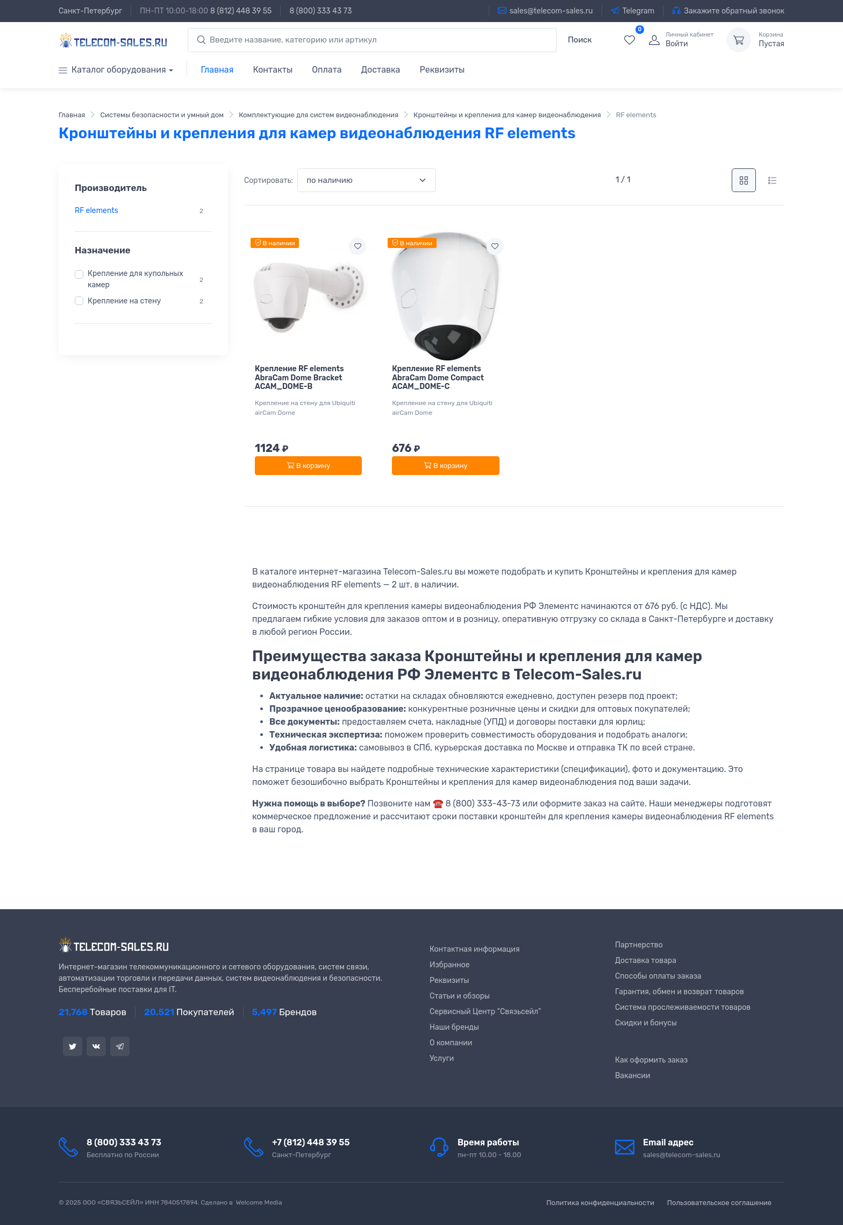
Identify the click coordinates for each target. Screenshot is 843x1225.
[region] (143, 210)
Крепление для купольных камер (135, 279)
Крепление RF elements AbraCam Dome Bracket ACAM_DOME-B (299, 378)
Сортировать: (268, 180)
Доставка (381, 70)
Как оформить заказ (651, 1060)
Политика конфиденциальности (600, 1203)
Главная (217, 70)
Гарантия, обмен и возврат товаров (679, 991)
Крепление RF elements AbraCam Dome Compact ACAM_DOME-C (438, 378)
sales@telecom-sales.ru (545, 11)
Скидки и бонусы (646, 1023)
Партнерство (639, 945)
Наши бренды (454, 1027)
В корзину (308, 466)
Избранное (450, 964)
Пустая (771, 40)
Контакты (272, 70)
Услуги (442, 1058)
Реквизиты (442, 70)
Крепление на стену (124, 301)
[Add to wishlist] (357, 246)
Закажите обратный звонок (728, 11)
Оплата (326, 70)
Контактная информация (475, 949)
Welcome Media (259, 1202)
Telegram (633, 11)
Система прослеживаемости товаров (683, 1007)
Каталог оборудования (112, 70)
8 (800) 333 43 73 (320, 11)
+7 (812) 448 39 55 (311, 1142)
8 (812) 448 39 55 (241, 11)
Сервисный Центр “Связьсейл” (485, 1011)
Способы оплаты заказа (658, 976)
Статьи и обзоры (460, 996)
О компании (451, 1042)
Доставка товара (645, 960)
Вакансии (633, 1075)
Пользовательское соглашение (719, 1203)
